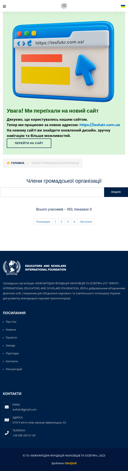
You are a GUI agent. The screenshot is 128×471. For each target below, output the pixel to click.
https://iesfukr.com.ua (99, 124)
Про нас (11, 321)
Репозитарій (14, 369)
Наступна (86, 222)
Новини (11, 329)
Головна (15, 163)
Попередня (43, 222)
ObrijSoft (71, 463)
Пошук (116, 192)
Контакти (12, 361)
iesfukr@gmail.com (24, 409)
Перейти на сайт (29, 143)
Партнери (12, 353)
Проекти (11, 337)
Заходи (10, 345)
